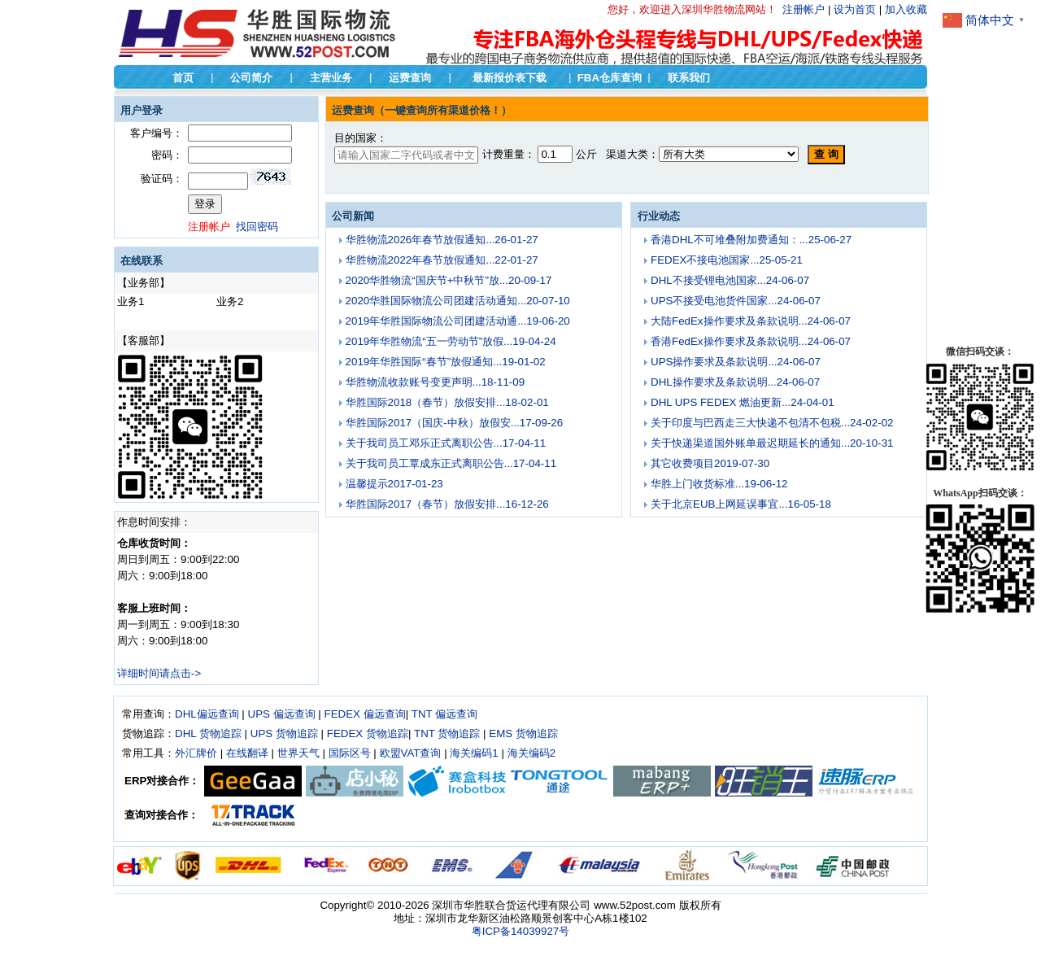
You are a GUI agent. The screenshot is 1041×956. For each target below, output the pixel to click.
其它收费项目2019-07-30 (710, 463)
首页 (183, 78)
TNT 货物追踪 (447, 733)
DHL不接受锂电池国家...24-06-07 (730, 280)
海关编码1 (474, 753)
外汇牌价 (196, 753)
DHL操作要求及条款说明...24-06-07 (735, 382)
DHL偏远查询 (207, 714)
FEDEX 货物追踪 (367, 733)
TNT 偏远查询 (444, 714)
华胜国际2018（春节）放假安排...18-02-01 (447, 402)
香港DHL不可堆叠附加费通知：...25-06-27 (751, 240)
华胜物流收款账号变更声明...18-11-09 (435, 382)
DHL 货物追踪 (208, 733)
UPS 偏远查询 (282, 714)
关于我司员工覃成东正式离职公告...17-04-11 (451, 463)
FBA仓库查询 (609, 78)
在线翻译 (247, 753)
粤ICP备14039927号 (521, 931)
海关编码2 (531, 753)
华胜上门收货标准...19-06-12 (719, 484)
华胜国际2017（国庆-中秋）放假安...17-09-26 (455, 423)
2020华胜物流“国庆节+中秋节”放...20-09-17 (449, 280)
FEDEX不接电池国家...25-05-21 (727, 260)
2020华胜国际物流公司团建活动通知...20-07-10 (458, 301)
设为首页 (855, 9)
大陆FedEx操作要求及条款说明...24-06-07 (751, 321)
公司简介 (251, 78)
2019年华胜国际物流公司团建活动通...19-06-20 (458, 321)
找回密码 (257, 226)
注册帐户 (803, 9)
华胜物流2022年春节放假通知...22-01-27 (442, 260)
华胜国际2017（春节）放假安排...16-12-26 (447, 504)
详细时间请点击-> (159, 673)
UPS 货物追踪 (284, 733)
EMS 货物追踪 (523, 733)
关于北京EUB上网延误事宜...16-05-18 (741, 504)
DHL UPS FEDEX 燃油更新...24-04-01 (742, 402)
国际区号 (350, 753)
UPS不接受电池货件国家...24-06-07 (736, 301)
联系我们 (689, 78)
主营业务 (331, 78)
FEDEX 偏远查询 (365, 714)
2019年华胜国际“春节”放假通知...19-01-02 (446, 362)
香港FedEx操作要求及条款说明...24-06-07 (751, 341)
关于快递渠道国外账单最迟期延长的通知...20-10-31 (772, 443)
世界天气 (298, 753)
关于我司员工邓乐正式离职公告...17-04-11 (446, 443)
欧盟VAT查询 (411, 753)
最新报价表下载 (510, 78)
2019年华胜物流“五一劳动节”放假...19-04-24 (451, 341)
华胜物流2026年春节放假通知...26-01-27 (442, 240)
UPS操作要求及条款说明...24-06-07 (736, 362)
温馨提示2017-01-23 (394, 484)
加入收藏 (906, 9)
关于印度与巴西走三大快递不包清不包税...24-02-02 (772, 423)
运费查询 (410, 78)
